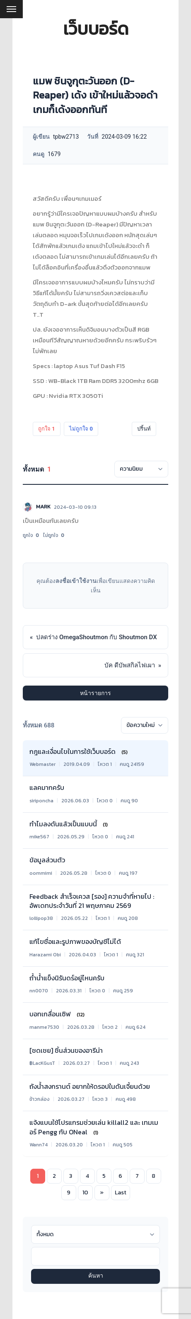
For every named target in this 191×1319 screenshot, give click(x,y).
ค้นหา (95, 1276)
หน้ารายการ (95, 693)
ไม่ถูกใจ (81, 429)
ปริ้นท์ (144, 429)
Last (120, 1192)
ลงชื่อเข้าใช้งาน (76, 581)
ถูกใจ (46, 429)
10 (85, 1192)
